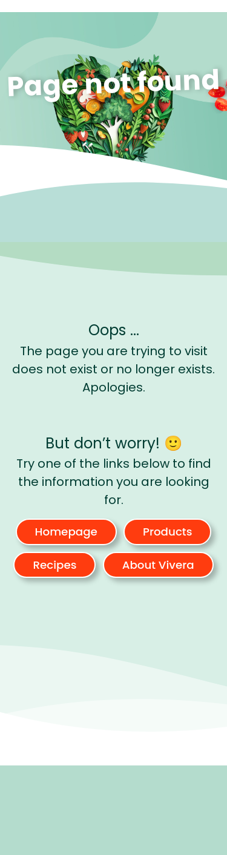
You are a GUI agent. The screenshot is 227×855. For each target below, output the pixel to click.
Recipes (54, 564)
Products (167, 531)
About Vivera (158, 564)
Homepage (66, 531)
